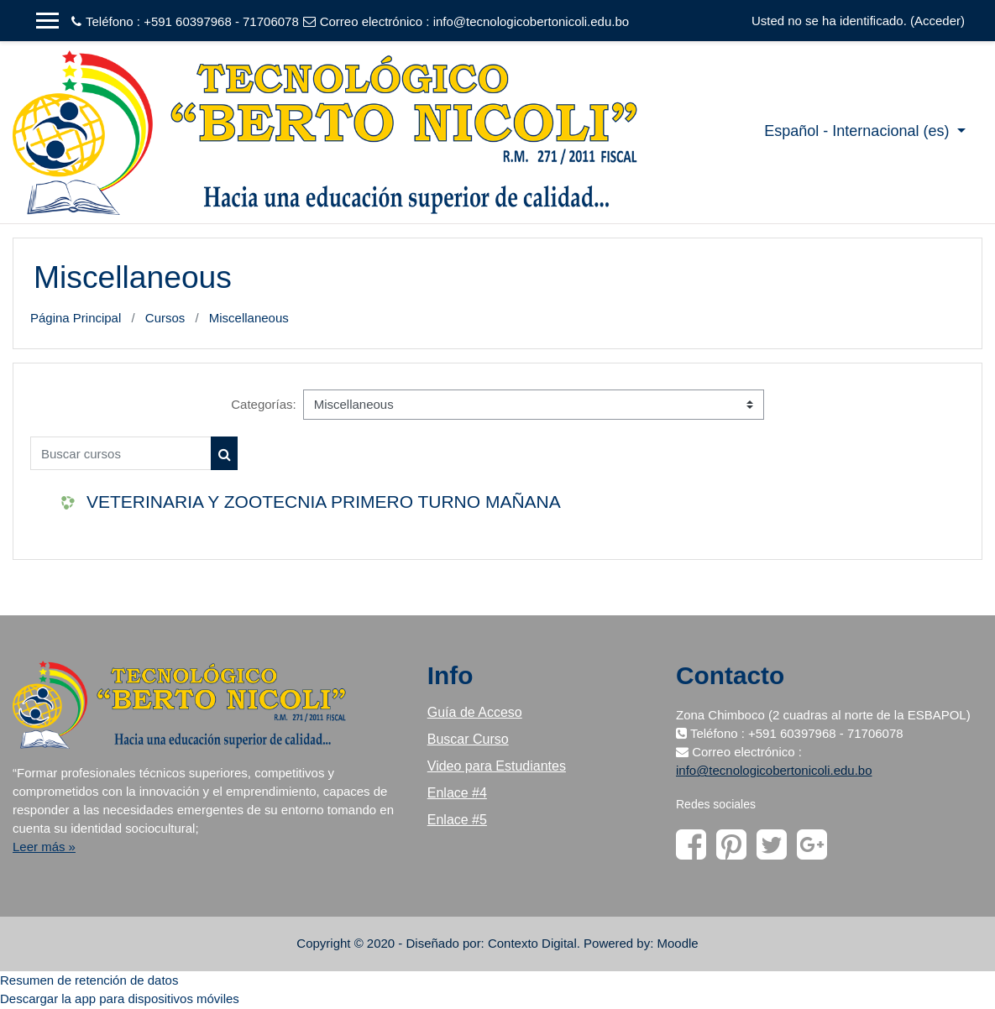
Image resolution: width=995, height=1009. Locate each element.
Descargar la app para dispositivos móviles (119, 998)
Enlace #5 (457, 820)
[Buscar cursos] (121, 453)
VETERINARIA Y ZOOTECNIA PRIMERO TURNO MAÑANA (323, 501)
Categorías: (263, 404)
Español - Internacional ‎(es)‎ (858, 131)
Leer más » (44, 846)
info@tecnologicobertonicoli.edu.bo (531, 21)
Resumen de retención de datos (89, 980)
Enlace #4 (457, 793)
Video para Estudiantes (496, 766)
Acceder (937, 20)
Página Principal (75, 318)
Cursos (165, 318)
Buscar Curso (468, 739)
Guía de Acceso (474, 712)
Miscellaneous (249, 318)
